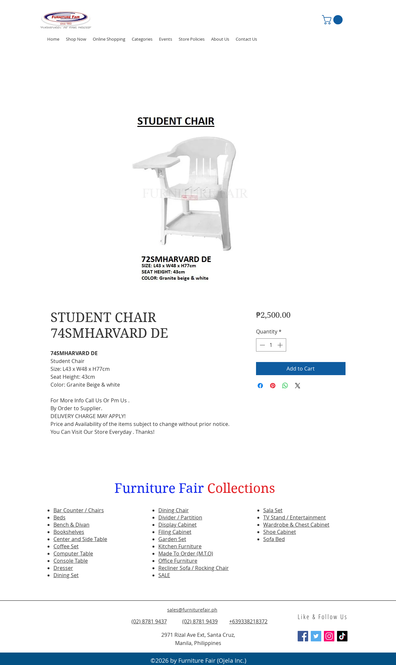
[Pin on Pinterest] (273, 386)
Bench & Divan (71, 524)
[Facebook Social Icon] (303, 636)
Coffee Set (66, 546)
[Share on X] (298, 386)
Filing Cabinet (174, 531)
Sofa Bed (274, 539)
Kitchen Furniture (180, 546)
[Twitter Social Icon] (316, 636)
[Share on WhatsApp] (285, 386)
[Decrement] (261, 345)
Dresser (63, 568)
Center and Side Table (80, 539)
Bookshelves (68, 531)
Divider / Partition (180, 517)
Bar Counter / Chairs (78, 510)
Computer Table (73, 553)
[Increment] (280, 345)
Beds (59, 517)
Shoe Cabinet (279, 531)
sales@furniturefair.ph (192, 610)
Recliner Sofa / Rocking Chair (193, 568)
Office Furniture (177, 560)
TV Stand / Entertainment (294, 517)
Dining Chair (173, 510)
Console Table (70, 560)
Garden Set (172, 539)
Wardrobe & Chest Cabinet (296, 524)
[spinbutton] (271, 345)
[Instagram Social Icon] (329, 636)
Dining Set (66, 575)
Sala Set (273, 510)
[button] (165, 39)
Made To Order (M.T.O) (185, 553)
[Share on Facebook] (260, 386)
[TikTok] (342, 636)
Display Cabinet (177, 524)
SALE (164, 575)
